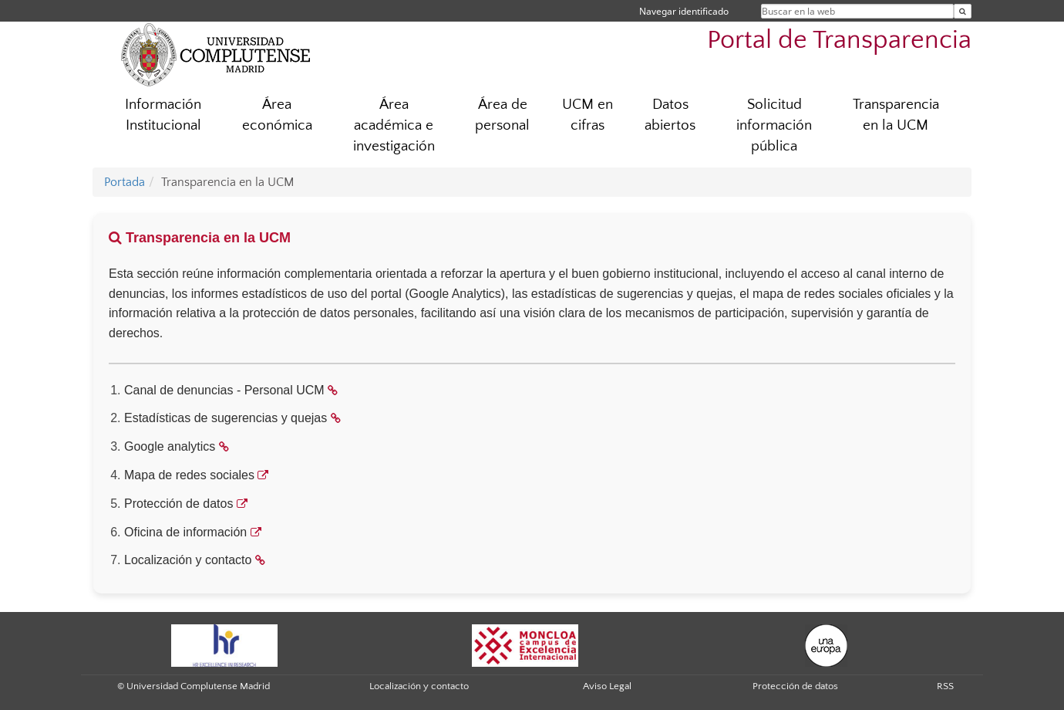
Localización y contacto (187, 559)
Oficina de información (185, 532)
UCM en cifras (587, 115)
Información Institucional (163, 115)
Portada (124, 182)
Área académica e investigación (394, 125)
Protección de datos (178, 503)
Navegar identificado (684, 11)
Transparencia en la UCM (896, 115)
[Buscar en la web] (962, 11)
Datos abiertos (670, 115)
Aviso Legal (607, 686)
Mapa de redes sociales (189, 475)
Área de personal (502, 115)
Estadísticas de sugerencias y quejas (225, 417)
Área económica (277, 115)
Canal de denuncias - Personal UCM (224, 390)
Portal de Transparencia (839, 40)
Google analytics (169, 446)
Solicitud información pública (774, 125)
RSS (945, 686)
